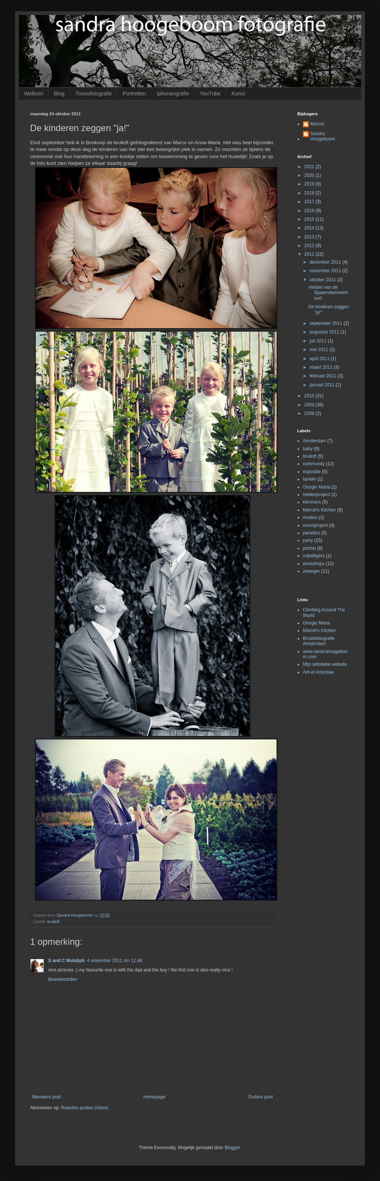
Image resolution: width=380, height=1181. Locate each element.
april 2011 (320, 358)
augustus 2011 (325, 332)
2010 (310, 395)
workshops (313, 563)
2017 (310, 201)
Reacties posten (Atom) (84, 1107)
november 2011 (326, 270)
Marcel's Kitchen (319, 510)
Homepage (154, 1097)
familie (309, 479)
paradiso (311, 532)
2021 (310, 166)
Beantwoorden (62, 979)
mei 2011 (320, 349)
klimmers (312, 502)
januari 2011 (323, 385)
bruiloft (53, 921)
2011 (310, 254)
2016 (310, 210)
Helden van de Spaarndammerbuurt (328, 293)
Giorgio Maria (316, 487)
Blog (59, 93)
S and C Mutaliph (66, 960)
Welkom (33, 93)
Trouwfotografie (93, 93)
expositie (312, 471)
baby (308, 448)
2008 (310, 413)
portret (309, 548)
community (314, 463)
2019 (310, 184)
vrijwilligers (314, 555)
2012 (310, 245)
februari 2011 (323, 376)
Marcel (317, 124)
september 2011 (327, 323)
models (310, 517)
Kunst (238, 93)
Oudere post (260, 1097)
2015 (310, 219)
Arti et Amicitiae (318, 672)
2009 (310, 404)
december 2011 (326, 262)
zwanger (311, 571)
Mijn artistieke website (325, 664)
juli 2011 (319, 341)
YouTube (210, 93)
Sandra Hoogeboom (322, 136)
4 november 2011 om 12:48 (114, 960)
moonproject (315, 525)
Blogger (232, 1147)
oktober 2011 (323, 279)
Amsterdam (314, 440)
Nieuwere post (46, 1097)
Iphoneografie (173, 93)
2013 (310, 237)
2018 (310, 193)
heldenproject (316, 494)
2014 (310, 228)
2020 (310, 175)
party (308, 540)
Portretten (134, 93)
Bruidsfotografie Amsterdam (318, 641)
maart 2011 (322, 367)
